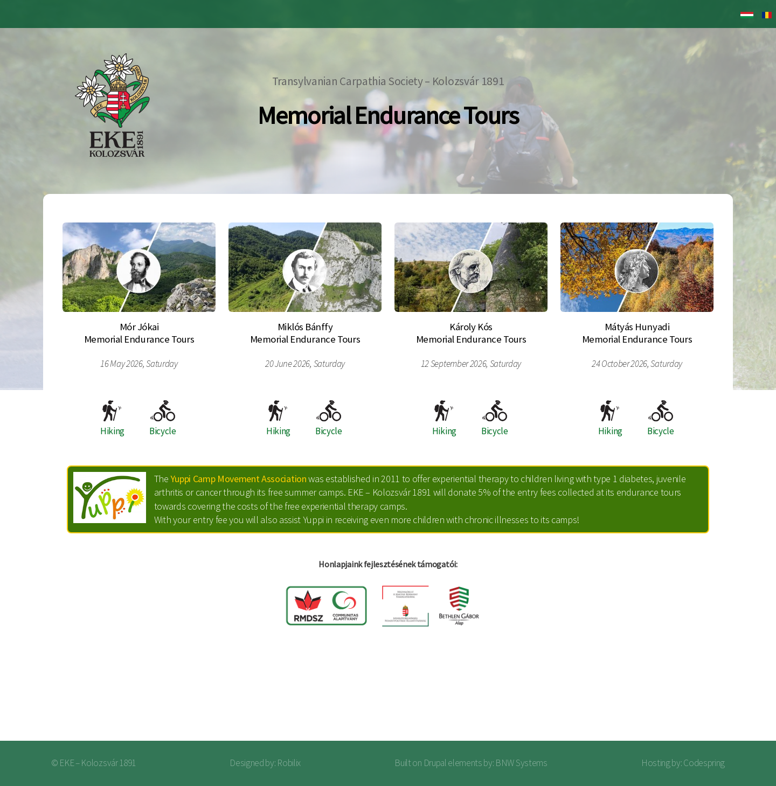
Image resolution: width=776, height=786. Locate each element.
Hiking (112, 418)
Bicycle (162, 418)
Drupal (435, 763)
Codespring (704, 763)
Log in (737, 698)
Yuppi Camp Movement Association (238, 478)
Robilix (289, 763)
